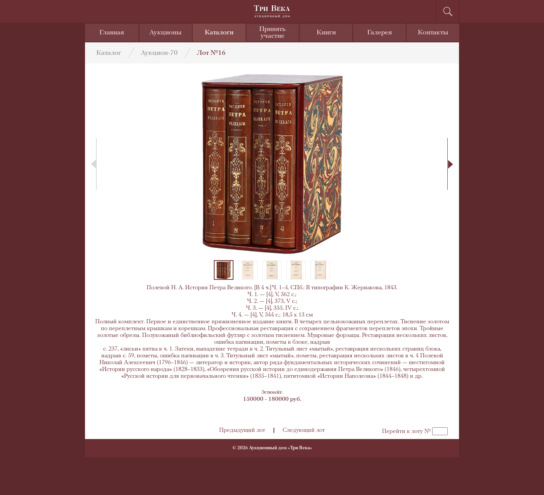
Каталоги (219, 32)
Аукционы (165, 32)
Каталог (108, 53)
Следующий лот (304, 430)
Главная (111, 32)
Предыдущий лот (242, 430)
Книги (326, 32)
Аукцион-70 (159, 53)
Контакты (433, 32)
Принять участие (272, 33)
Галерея (379, 32)
